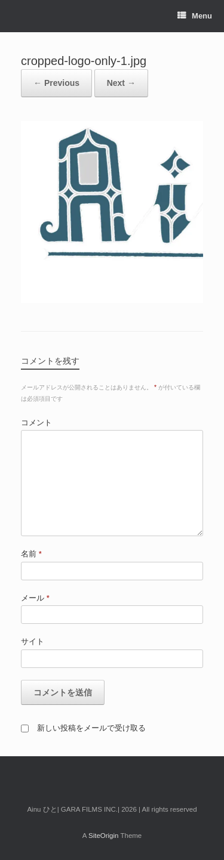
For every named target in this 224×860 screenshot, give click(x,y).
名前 (31, 553)
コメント (36, 422)
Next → (121, 83)
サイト (32, 641)
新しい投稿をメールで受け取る (91, 727)
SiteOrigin (103, 835)
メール (35, 597)
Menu (194, 15)
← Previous (56, 83)
